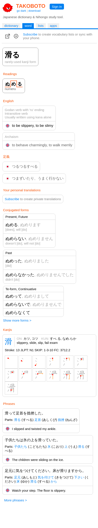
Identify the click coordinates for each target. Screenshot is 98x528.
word (28, 25)
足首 (37, 420)
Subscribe (30, 34)
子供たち (20, 446)
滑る (17, 420)
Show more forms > (17, 320)
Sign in (57, 6)
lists (41, 25)
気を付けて (46, 477)
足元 (17, 477)
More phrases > (15, 500)
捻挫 (61, 420)
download (34, 10)
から (54, 481)
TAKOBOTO (30, 6)
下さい (79, 477)
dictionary (11, 25)
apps (53, 25)
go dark (21, 10)
